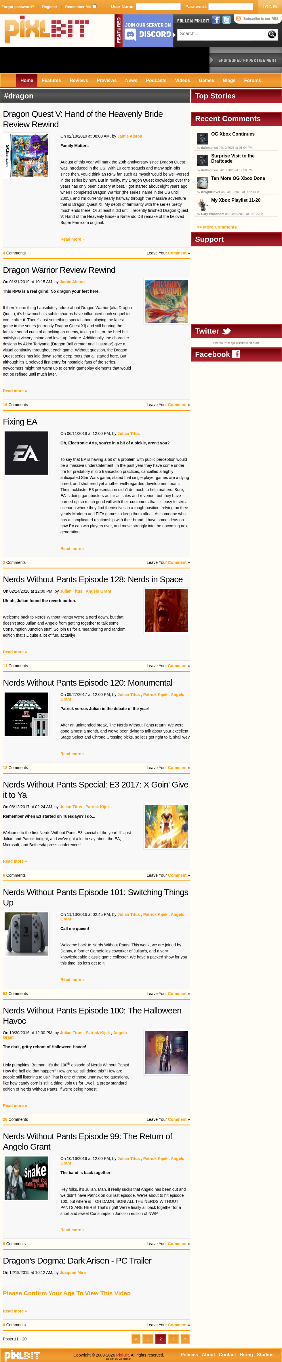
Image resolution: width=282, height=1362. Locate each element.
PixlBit (47, 30)
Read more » (72, 239)
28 (5, 1119)
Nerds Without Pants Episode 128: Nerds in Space (93, 579)
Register (49, 7)
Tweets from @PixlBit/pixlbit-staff (236, 343)
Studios (265, 1354)
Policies (189, 1354)
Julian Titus (128, 433)
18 (5, 767)
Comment (177, 253)
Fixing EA (20, 421)
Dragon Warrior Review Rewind (59, 270)
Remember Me (78, 7)
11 (5, 665)
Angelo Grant (98, 591)
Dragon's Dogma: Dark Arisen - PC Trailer (77, 1260)
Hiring (246, 1354)
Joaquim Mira (73, 1272)
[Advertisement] (104, 60)
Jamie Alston (129, 136)
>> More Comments (217, 227)
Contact (227, 1354)
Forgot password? (17, 7)
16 (5, 404)
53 (5, 993)
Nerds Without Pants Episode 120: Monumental (87, 682)
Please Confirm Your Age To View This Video (67, 1293)
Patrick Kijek (155, 694)
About (208, 1354)
